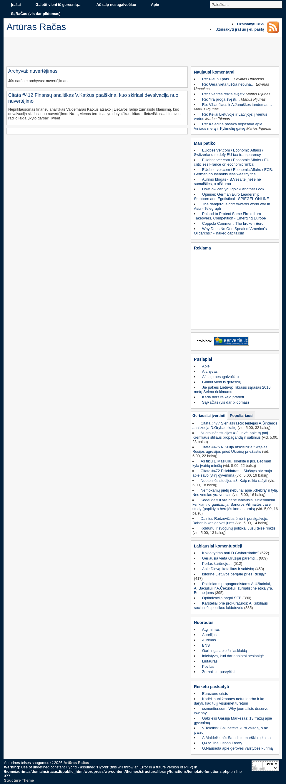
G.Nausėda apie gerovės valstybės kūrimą (237, 748)
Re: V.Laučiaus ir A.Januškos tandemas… (237, 104)
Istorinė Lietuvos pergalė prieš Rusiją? (234, 574)
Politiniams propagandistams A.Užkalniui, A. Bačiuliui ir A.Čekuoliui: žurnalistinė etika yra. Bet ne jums (233, 588)
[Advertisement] (142, 53)
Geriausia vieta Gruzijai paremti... (230, 558)
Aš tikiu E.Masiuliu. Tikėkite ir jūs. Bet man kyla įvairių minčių (231, 463)
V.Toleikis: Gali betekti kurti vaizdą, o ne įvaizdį (231, 730)
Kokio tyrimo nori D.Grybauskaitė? (230, 553)
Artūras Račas (76, 762)
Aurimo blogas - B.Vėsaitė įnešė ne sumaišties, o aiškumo (227, 181)
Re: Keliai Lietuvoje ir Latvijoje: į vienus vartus (230, 116)
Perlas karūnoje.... (217, 563)
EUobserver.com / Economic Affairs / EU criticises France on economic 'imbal (232, 162)
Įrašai (16, 4)
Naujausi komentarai (214, 72)
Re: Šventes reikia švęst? (223, 94)
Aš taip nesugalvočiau (116, 4)
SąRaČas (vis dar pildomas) (36, 13)
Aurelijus (209, 634)
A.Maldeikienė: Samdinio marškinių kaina (236, 737)
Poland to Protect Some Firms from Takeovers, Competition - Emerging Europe (230, 216)
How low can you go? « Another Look (233, 189)
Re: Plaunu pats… (217, 79)
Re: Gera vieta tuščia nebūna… (228, 84)
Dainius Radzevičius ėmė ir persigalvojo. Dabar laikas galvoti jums (230, 520)
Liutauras (210, 661)
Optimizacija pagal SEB (222, 598)
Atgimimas (211, 629)
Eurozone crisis (215, 693)
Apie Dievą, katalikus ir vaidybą (228, 569)
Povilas (208, 666)
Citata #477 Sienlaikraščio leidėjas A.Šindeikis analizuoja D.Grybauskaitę (234, 425)
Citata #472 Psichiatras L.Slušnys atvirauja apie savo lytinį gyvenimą (232, 473)
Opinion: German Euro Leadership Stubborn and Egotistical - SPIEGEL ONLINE (231, 196)
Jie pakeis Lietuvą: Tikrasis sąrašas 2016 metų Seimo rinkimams (232, 389)
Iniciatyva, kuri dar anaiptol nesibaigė (233, 656)
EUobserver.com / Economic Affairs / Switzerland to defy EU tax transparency (228, 152)
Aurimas (209, 640)
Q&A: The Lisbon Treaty (222, 743)
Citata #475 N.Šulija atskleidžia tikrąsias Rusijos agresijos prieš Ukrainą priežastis (229, 449)
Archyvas (210, 371)
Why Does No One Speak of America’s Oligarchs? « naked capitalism (230, 231)
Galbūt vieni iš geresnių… (58, 4)
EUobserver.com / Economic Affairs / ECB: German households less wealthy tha (233, 171)
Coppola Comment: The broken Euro (233, 223)
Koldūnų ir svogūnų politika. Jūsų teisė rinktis (238, 528)
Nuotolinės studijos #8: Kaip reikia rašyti (234, 480)
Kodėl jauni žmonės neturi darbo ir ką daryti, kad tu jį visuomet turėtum (229, 701)
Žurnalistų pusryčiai (218, 672)
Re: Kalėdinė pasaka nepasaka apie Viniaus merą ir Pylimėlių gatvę (228, 126)
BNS (206, 645)
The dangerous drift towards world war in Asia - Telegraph (232, 206)
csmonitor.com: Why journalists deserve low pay (231, 710)
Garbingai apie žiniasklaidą (224, 650)
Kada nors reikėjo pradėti (223, 397)
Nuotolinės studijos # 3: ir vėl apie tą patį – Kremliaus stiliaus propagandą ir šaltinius (231, 435)
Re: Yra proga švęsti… (221, 99)
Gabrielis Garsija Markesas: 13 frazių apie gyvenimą (233, 720)
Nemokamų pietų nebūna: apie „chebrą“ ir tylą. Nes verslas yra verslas (235, 492)
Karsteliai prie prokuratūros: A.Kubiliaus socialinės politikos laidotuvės (231, 605)
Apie (155, 4)
